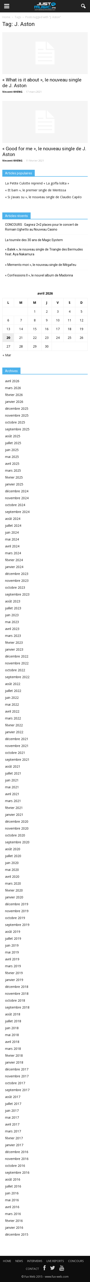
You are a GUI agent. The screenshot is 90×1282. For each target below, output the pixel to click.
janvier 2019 (14, 980)
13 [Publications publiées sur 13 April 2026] (8, 329)
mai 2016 (12, 1200)
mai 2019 (12, 952)
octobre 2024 (15, 505)
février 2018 (14, 1055)
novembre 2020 (17, 828)
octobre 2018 (15, 1000)
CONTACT (32, 1269)
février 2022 (14, 725)
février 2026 (14, 395)
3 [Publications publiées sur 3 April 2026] (58, 311)
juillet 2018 (13, 1021)
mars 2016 (13, 1214)
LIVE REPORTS (55, 1261)
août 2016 (12, 1179)
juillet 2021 (13, 773)
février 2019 (14, 973)
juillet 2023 (13, 608)
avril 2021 (12, 794)
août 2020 (12, 849)
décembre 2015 (16, 1234)
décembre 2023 (16, 573)
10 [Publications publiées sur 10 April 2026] (58, 320)
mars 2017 (13, 1131)
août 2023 (12, 601)
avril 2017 (12, 1124)
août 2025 (12, 436)
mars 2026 (13, 388)
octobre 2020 (15, 835)
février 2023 (14, 642)
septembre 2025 (17, 429)
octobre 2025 (15, 422)
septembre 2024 (17, 512)
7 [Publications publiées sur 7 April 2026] (21, 320)
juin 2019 (12, 945)
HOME (7, 1261)
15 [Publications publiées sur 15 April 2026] (35, 329)
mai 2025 (12, 456)
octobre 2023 (15, 587)
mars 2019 (13, 966)
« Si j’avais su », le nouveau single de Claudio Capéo (43, 197)
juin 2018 (12, 1028)
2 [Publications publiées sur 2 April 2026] (47, 311)
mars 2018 (13, 1048)
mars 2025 (13, 470)
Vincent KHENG (12, 91)
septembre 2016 (17, 1172)
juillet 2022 (13, 690)
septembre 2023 (17, 594)
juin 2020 (12, 863)
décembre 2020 (16, 821)
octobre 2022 (15, 670)
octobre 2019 (15, 918)
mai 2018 (12, 1035)
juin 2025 (12, 450)
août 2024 (12, 518)
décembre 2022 (16, 656)
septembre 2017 (17, 1090)
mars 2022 (13, 718)
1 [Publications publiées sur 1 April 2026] (35, 311)
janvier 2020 (14, 897)
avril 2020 (12, 876)
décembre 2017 (16, 1069)
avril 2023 (12, 629)
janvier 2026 (14, 401)
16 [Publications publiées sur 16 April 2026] (47, 329)
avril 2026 (12, 381)
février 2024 (14, 560)
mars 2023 (13, 635)
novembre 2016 (17, 1159)
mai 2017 (12, 1117)
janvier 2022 (14, 732)
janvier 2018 (14, 1062)
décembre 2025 (16, 408)
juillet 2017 (13, 1103)
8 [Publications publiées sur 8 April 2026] (35, 320)
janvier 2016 (14, 1227)
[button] (83, 6)
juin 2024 (12, 532)
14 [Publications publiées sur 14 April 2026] (21, 329)
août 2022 (12, 684)
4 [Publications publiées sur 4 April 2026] (69, 311)
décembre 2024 (16, 491)
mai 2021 (12, 787)
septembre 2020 (17, 842)
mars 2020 (13, 883)
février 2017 (14, 1138)
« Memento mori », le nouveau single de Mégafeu (40, 265)
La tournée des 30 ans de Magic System (34, 240)
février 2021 (14, 807)
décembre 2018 (16, 986)
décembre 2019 (16, 904)
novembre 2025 (17, 415)
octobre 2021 (15, 752)
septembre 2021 (17, 759)
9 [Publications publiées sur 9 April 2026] (47, 320)
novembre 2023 (17, 580)
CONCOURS (76, 1261)
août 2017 (12, 1097)
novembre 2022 (17, 663)
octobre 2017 (15, 1083)
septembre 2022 (17, 677)
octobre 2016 (15, 1165)
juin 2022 (12, 697)
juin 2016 (12, 1193)
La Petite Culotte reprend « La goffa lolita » (37, 183)
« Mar (7, 355)
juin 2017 (12, 1110)
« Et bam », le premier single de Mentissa (35, 190)
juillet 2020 (13, 856)
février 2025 (14, 477)
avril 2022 (12, 711)
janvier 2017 (14, 1145)
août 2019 (12, 931)
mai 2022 (12, 704)
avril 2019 (12, 959)
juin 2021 (12, 780)
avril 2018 (12, 1042)
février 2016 (14, 1220)
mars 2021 (13, 801)
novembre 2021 (17, 746)
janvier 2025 (14, 484)
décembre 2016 (16, 1152)
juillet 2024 (13, 525)
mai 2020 (12, 869)
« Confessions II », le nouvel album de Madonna (39, 275)
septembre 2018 (17, 1007)
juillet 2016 (13, 1186)
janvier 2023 (14, 649)
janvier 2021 (14, 814)
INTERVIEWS (34, 1261)
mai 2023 (12, 622)
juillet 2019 (13, 938)
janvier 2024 (14, 567)
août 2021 (12, 766)
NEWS (19, 1261)
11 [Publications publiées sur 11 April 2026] (69, 320)
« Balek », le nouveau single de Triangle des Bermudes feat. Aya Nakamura (44, 252)
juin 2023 (12, 615)
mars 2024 (13, 553)
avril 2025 (12, 463)
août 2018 (12, 1014)
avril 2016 (12, 1207)
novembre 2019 (17, 911)
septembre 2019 (17, 924)
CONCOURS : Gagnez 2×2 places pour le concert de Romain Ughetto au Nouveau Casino (41, 227)
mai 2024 (12, 539)
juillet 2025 (13, 443)
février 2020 (14, 890)
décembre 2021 (16, 739)
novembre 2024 (17, 498)
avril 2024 (12, 546)
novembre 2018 (17, 993)
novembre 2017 (17, 1076)
